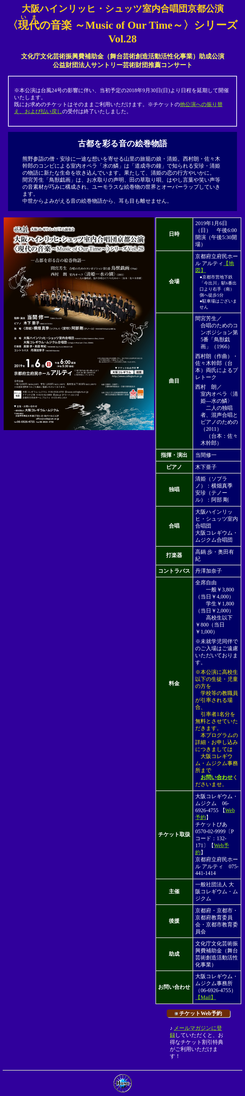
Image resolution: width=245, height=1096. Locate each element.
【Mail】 (205, 997)
